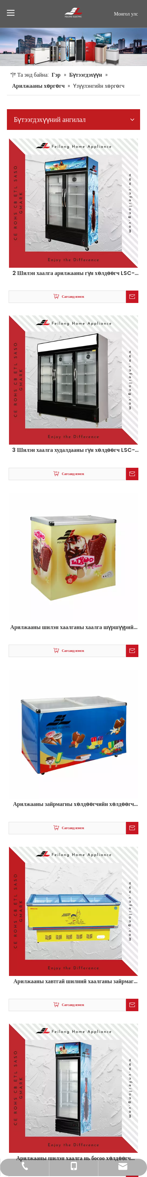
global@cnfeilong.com (55, 1064)
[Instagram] (133, 1142)
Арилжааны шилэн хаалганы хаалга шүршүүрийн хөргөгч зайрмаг (73, 442)
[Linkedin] (109, 1142)
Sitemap (18, 1123)
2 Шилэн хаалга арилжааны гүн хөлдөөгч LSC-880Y (73, 168)
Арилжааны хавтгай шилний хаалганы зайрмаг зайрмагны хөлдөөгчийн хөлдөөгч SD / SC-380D (73, 652)
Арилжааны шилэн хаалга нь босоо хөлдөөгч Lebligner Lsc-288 (73, 788)
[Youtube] (121, 1142)
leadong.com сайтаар (81, 1123)
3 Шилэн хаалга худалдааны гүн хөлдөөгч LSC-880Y (73, 305)
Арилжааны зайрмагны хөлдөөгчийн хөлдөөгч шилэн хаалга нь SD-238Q (73, 515)
